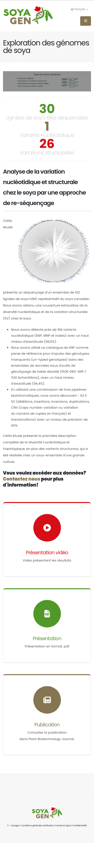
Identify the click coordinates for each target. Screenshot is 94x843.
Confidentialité (79, 825)
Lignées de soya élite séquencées (47, 117)
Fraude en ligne (63, 825)
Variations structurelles (47, 152)
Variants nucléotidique (47, 135)
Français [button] (79, 9)
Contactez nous (21, 479)
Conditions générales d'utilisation (37, 825)
